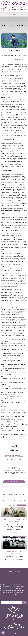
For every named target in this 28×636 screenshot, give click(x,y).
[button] (14, 14)
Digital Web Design (20, 631)
